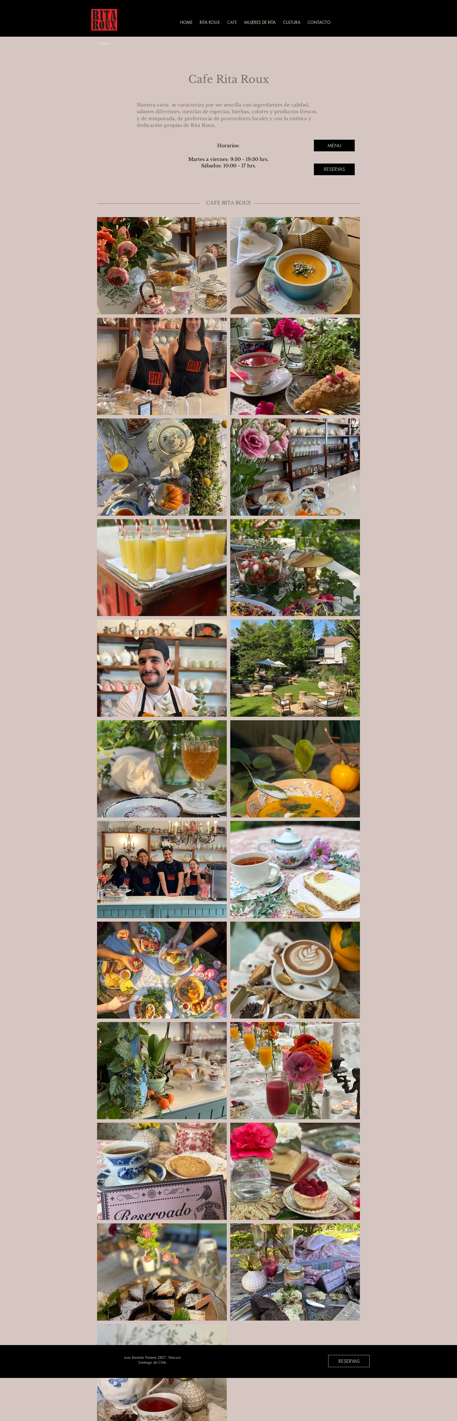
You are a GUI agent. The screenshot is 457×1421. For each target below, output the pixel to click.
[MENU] (334, 145)
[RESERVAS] (334, 169)
